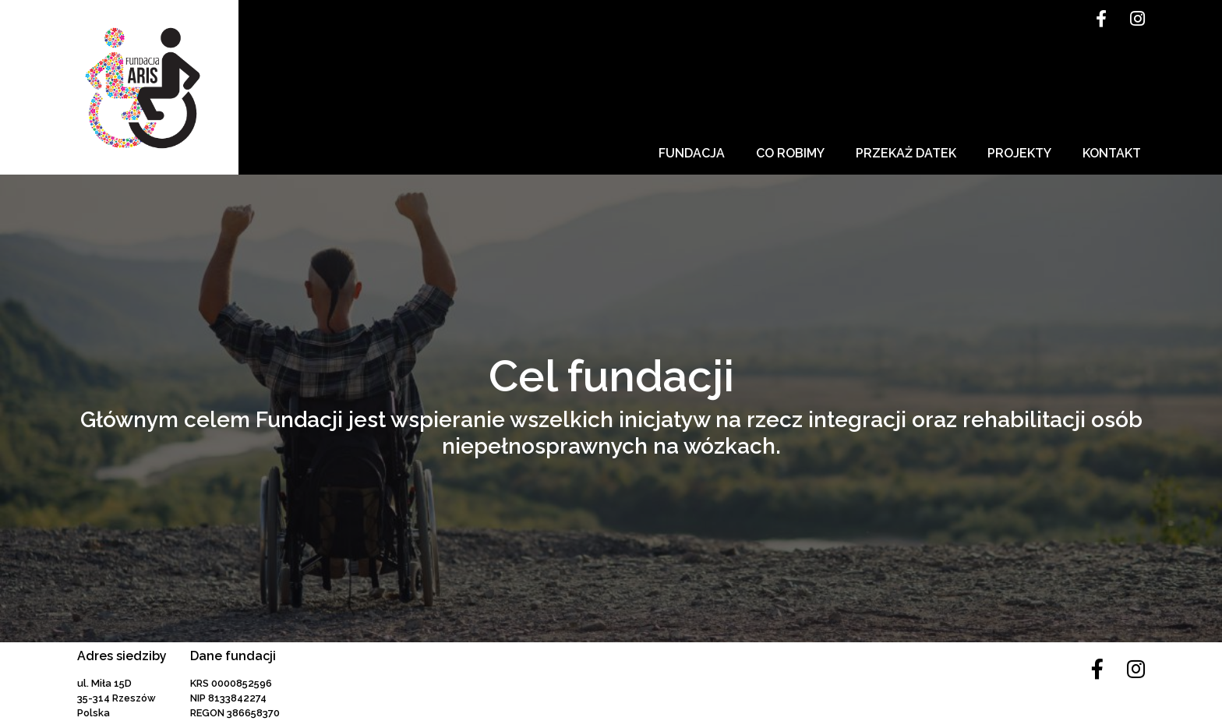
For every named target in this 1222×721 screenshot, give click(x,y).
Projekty (1019, 153)
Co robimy (790, 153)
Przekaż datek (906, 153)
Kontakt (1111, 153)
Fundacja (692, 153)
